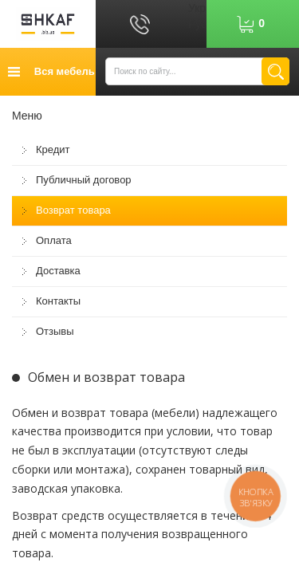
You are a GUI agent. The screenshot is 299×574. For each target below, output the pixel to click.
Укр (197, 8)
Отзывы (55, 331)
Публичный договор (84, 180)
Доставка (58, 271)
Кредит (53, 149)
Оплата (54, 240)
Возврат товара (73, 210)
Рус (197, 24)
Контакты (58, 301)
